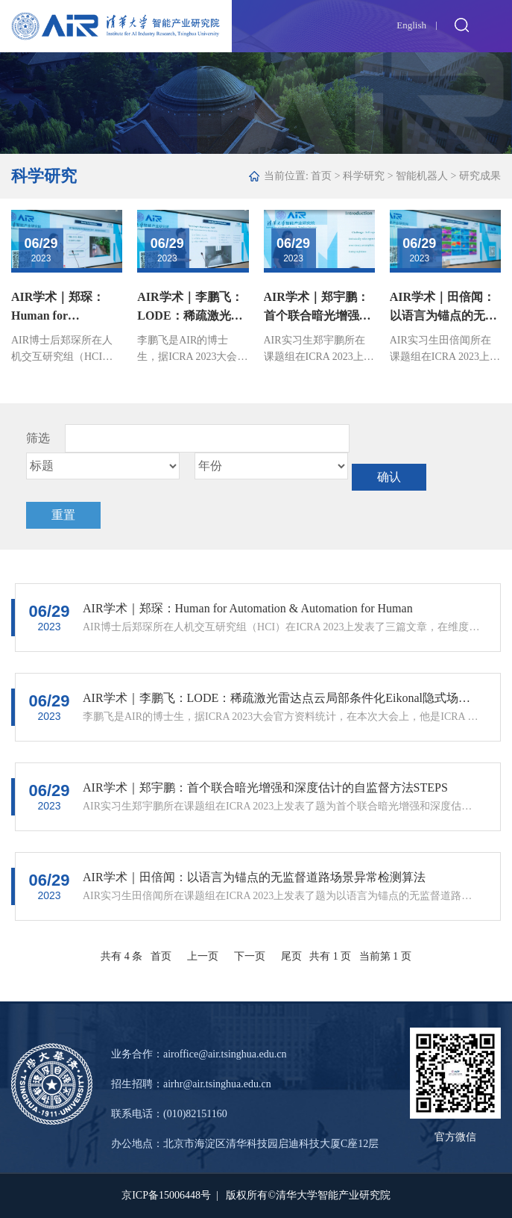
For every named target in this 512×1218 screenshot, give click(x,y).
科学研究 (364, 175)
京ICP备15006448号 (166, 1195)
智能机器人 (422, 175)
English (411, 25)
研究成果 (480, 175)
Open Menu (493, 24)
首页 (321, 175)
